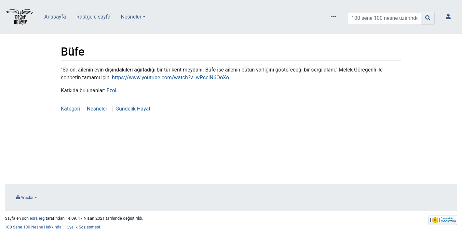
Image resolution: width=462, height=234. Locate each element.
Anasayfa (55, 17)
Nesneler (131, 17)
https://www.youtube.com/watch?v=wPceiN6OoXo (170, 77)
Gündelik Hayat (133, 109)
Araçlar (27, 197)
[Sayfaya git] (428, 18)
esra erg (37, 218)
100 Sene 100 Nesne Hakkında (33, 227)
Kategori (70, 109)
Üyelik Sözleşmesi (83, 227)
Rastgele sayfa (93, 17)
